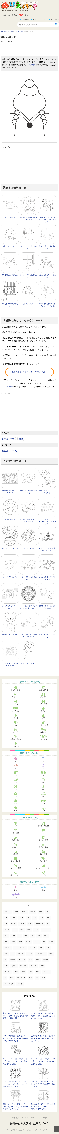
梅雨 (43, 718)
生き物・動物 (43, 840)
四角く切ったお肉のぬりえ (10, 276)
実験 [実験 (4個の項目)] (23, 972)
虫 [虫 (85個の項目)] (48, 924)
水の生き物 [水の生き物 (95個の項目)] (39, 924)
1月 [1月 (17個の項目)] (48, 948)
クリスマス (15, 746)
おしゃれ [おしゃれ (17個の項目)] (32, 948)
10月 (43, 804)
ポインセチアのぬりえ (28, 548)
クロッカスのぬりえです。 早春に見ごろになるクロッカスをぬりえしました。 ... (43, 1061)
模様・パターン (15, 875)
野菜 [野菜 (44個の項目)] (25, 936)
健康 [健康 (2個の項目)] (43, 978)
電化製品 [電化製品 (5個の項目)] (23, 966)
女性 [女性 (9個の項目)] (37, 960)
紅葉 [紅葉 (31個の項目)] (6, 942)
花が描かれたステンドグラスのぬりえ (10, 492)
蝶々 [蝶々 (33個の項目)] (45, 936)
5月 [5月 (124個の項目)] (28, 918)
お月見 (15, 732)
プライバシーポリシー (40, 19)
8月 (43, 797)
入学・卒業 (43, 704)
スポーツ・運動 (15, 868)
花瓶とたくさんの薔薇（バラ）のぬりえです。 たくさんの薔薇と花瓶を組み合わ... (15, 1106)
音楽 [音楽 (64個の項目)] (28, 930)
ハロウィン (43, 739)
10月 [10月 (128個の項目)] (21, 918)
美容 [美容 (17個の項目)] (41, 948)
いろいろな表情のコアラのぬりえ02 (28, 218)
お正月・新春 (8, 438)
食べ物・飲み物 (43, 826)
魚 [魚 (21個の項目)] (44, 942)
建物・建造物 (15, 861)
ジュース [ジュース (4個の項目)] (46, 972)
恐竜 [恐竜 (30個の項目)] (13, 942)
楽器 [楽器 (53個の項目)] (6, 936)
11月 (15, 811)
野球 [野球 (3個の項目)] (11, 978)
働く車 (15, 854)
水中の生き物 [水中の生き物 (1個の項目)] (9, 984)
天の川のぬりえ (10, 519)
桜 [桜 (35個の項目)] (32, 936)
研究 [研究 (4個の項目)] (16, 972)
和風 (14, 451)
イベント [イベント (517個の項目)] (8, 912)
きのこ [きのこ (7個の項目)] (14, 966)
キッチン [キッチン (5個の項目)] (33, 966)
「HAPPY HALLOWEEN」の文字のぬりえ (47, 522)
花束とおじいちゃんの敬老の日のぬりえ (47, 549)
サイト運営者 (55, 19)
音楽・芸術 (43, 861)
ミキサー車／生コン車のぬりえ (28, 578)
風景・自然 (15, 840)
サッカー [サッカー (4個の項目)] (8, 972)
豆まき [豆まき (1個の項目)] (20, 984)
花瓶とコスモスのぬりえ (10, 548)
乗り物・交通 (43, 847)
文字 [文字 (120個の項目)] (41, 918)
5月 (15, 789)
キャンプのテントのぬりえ (47, 636)
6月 (43, 789)
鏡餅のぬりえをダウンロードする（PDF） (29, 372)
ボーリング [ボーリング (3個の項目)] (21, 978)
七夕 (15, 725)
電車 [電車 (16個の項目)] (6, 954)
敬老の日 (43, 732)
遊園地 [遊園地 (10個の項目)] (12, 960)
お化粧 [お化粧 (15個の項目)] (29, 954)
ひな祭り (43, 697)
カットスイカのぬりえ (9, 577)
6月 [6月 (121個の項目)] (35, 918)
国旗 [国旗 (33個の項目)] (38, 936)
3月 (15, 782)
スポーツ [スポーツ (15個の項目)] (20, 954)
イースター (15, 704)
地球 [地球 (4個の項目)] (37, 972)
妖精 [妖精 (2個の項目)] (30, 978)
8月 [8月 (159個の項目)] (6, 918)
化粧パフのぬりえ (28, 304)
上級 (15, 897)
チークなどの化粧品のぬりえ (28, 276)
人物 (15, 826)
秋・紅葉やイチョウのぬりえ (28, 492)
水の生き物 (15, 847)
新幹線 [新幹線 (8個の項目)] (45, 960)
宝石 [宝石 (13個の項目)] (50, 954)
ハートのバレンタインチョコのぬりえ (10, 665)
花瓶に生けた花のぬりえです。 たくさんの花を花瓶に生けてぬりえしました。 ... (43, 1083)
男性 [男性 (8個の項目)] (6, 966)
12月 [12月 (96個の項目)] (30, 924)
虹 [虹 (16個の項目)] (12, 954)
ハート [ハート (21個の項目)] (37, 942)
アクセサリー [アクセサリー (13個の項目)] (40, 954)
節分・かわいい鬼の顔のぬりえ (47, 247)
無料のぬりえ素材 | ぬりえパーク (29, 1123)
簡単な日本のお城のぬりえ (10, 305)
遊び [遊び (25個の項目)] (20, 942)
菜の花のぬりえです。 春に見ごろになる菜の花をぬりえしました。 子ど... (43, 1038)
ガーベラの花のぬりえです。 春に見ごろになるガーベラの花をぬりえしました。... (15, 1061)
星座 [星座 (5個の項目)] (42, 966)
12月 (43, 811)
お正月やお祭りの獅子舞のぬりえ (10, 607)
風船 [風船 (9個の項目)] (30, 960)
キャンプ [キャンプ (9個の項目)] (22, 960)
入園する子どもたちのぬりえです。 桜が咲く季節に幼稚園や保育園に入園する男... (15, 1015)
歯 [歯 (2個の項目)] (37, 978)
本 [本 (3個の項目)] (5, 978)
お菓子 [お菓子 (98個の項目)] (22, 924)
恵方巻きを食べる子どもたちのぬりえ (47, 607)
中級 (43, 890)
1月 (15, 775)
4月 (43, 782)
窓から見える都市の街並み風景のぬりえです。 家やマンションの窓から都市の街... (43, 1106)
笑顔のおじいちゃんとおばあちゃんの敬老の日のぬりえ (47, 219)
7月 (15, 797)
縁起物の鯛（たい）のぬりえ (47, 276)
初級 (21, 438)
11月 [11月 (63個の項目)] (36, 930)
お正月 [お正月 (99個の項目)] (13, 924)
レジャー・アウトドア (43, 868)
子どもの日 (15, 711)
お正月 (5, 451)
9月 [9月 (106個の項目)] (6, 924)
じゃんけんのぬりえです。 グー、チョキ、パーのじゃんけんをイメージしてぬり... (15, 1083)
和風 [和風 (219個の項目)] (40, 912)
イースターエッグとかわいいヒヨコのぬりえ (28, 636)
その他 (43, 875)
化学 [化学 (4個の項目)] (30, 972)
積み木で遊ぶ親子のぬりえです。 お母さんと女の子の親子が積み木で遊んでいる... (15, 1038)
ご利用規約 (25, 19)
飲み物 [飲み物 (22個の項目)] (28, 942)
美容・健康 (43, 854)
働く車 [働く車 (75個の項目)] (7, 930)
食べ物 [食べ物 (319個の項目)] (32, 912)
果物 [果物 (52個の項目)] (13, 936)
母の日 (43, 711)
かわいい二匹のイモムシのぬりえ (47, 492)
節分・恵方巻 (43, 690)
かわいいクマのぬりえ (9, 634)
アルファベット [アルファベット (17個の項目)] (20, 948)
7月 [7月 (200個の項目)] (47, 912)
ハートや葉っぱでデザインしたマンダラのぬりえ (28, 607)
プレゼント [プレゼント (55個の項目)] (46, 930)
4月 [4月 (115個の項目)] (48, 918)
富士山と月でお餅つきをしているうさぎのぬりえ (47, 305)
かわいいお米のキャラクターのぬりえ (28, 521)
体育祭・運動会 (15, 739)
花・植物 (16, 833)
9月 (15, 804)
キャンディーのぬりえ (28, 663)
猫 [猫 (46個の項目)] (19, 936)
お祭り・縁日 (43, 725)
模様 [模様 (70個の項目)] (21, 930)
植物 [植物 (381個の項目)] (16, 912)
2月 (43, 775)
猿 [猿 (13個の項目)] (5, 960)
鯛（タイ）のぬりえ (10, 246)
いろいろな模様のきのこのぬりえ (47, 578)
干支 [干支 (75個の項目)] (14, 930)
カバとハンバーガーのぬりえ (28, 247)
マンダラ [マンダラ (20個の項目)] (8, 948)
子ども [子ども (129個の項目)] (13, 918)
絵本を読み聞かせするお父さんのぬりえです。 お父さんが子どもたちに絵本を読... (43, 1015)
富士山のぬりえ (10, 217)
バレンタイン (15, 697)
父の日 (15, 718)
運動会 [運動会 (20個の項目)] (51, 942)
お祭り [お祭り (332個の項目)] (24, 912)
